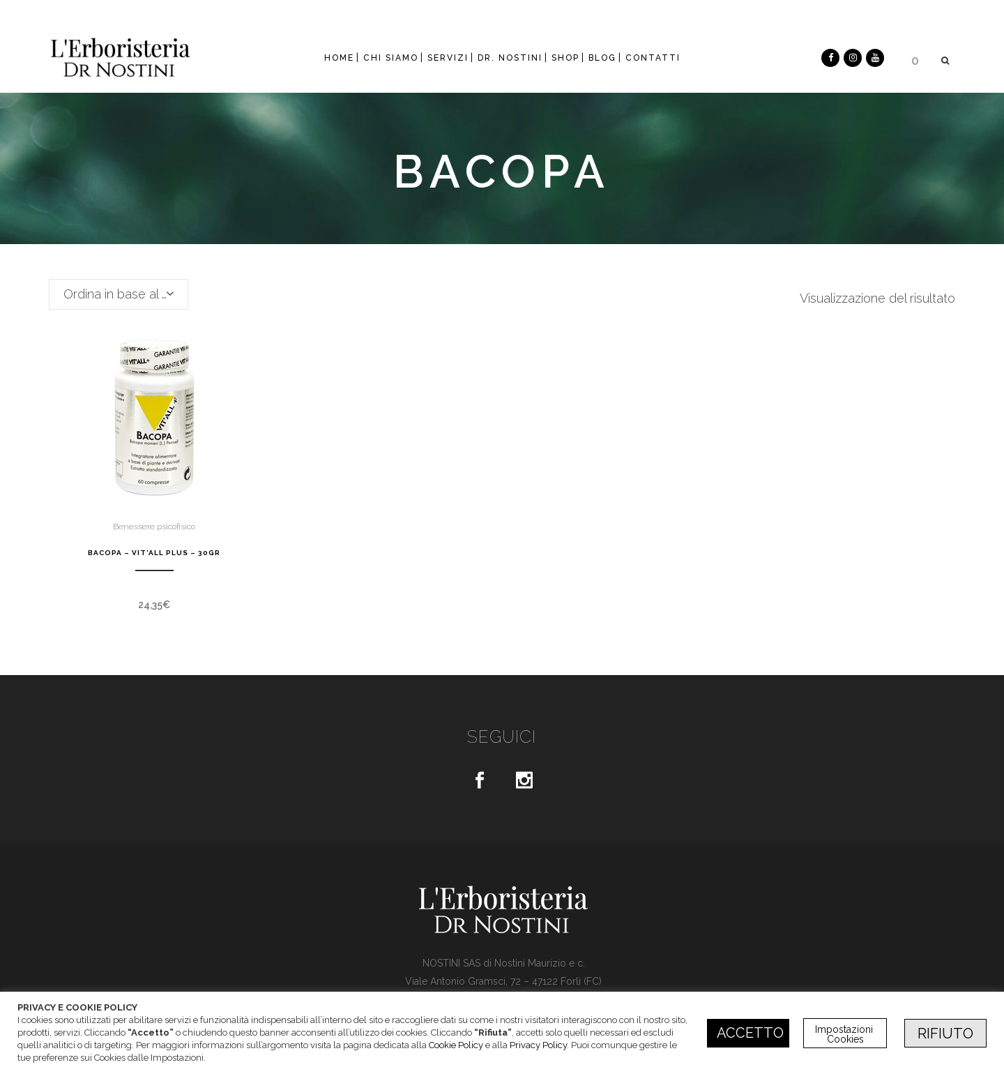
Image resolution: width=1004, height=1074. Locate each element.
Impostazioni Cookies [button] (845, 1034)
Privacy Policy (538, 1045)
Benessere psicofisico (154, 526)
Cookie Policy (456, 1045)
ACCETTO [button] (750, 1032)
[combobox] (118, 294)
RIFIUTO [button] (945, 1033)
